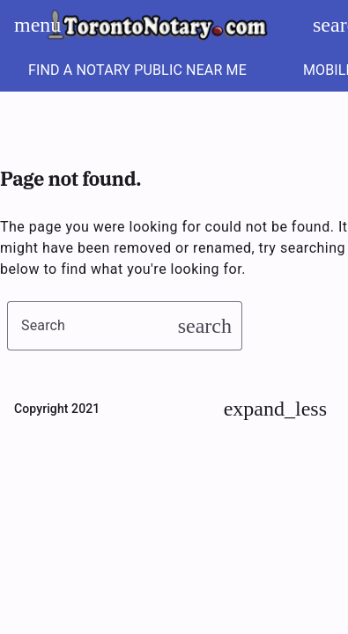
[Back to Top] (275, 408)
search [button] (205, 325)
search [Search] (328, 24)
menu (30, 24)
